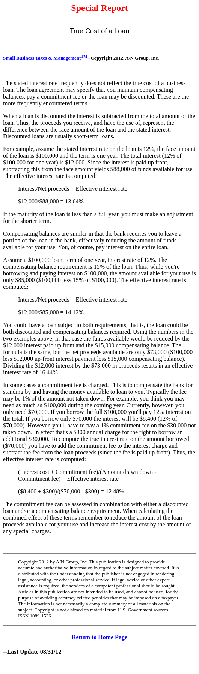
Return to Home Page (99, 637)
